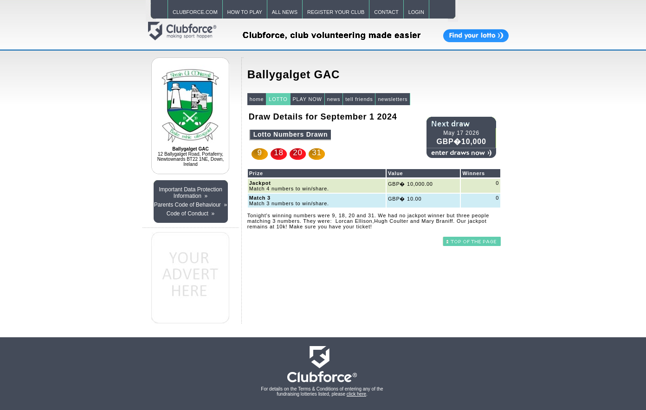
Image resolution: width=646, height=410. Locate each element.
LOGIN (416, 12)
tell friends (359, 99)
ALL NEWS (284, 12)
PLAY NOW (307, 99)
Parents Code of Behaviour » (190, 205)
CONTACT (386, 12)
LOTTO (278, 99)
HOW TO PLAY (244, 12)
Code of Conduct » (190, 213)
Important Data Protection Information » (190, 192)
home (257, 99)
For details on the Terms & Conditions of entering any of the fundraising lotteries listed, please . (322, 391)
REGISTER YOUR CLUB (335, 12)
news (334, 99)
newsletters (392, 99)
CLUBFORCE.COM (195, 12)
